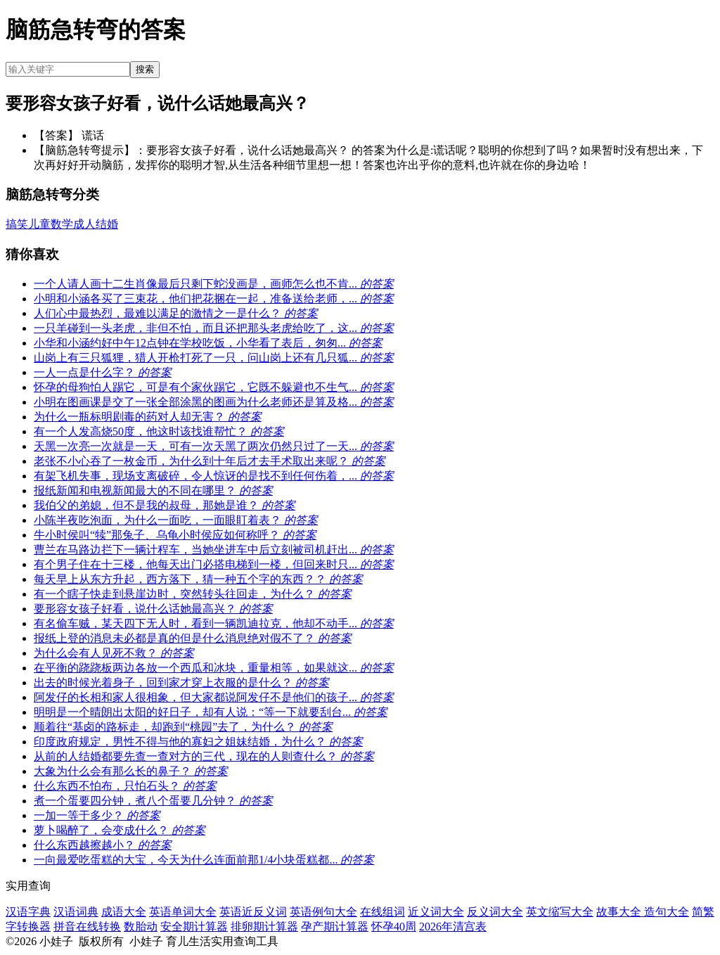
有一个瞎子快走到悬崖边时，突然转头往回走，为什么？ (193, 594)
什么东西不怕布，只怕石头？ (125, 786)
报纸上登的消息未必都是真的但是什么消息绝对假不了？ (193, 638)
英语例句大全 (323, 912)
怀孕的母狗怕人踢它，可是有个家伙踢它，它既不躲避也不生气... (214, 387)
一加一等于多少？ (97, 815)
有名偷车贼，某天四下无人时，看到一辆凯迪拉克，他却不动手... (214, 623)
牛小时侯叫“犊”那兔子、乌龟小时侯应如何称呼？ (175, 535)
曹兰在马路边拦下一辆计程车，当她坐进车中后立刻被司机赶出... (214, 550)
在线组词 (382, 912)
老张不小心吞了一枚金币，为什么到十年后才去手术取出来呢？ (209, 461)
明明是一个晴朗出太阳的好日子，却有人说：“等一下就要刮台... (210, 712)
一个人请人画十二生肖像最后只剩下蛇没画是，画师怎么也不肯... (214, 284)
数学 (62, 224)
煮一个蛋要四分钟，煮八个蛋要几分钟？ (153, 801)
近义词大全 (436, 912)
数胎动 (141, 926)
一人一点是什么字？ (103, 372)
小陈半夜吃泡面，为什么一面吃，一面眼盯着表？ (176, 520)
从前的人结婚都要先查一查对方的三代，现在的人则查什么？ (204, 756)
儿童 (39, 224)
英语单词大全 (183, 912)
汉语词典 (75, 912)
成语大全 (123, 912)
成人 (84, 224)
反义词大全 (495, 912)
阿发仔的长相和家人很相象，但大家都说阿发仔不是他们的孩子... (214, 697)
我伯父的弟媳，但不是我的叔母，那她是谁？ (164, 505)
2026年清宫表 (453, 926)
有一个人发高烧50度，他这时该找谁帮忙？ (159, 431)
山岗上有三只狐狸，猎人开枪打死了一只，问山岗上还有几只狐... (214, 358)
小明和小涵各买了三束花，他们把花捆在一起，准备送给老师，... (214, 299)
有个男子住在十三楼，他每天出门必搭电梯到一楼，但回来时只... (214, 564)
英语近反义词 (253, 912)
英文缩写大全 (559, 912)
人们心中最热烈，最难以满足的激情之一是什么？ (176, 313)
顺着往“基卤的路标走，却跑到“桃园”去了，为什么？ (183, 727)
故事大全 (620, 912)
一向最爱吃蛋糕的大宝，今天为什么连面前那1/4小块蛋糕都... (204, 860)
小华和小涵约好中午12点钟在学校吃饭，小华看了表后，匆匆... (208, 343)
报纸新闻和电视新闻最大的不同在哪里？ (153, 490)
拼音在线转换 (87, 926)
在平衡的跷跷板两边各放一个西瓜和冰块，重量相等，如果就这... (214, 668)
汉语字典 (28, 912)
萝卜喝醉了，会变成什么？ (119, 830)
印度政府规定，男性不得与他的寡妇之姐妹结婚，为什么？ (198, 742)
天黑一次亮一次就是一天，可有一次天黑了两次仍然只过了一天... (214, 446)
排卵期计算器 (264, 926)
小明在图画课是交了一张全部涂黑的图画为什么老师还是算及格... (214, 402)
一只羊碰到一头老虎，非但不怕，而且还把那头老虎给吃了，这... (214, 328)
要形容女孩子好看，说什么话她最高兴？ (153, 609)
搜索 (145, 69)
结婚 (107, 224)
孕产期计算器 (334, 926)
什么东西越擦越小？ (103, 845)
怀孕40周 (393, 926)
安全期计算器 (194, 926)
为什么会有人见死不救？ (114, 653)
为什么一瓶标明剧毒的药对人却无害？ (148, 417)
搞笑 (17, 224)
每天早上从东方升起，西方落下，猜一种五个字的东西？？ (198, 579)
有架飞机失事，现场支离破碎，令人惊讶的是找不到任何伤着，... (214, 476)
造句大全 (666, 912)
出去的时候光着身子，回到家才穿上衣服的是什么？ (181, 682)
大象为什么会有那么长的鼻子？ (131, 771)
